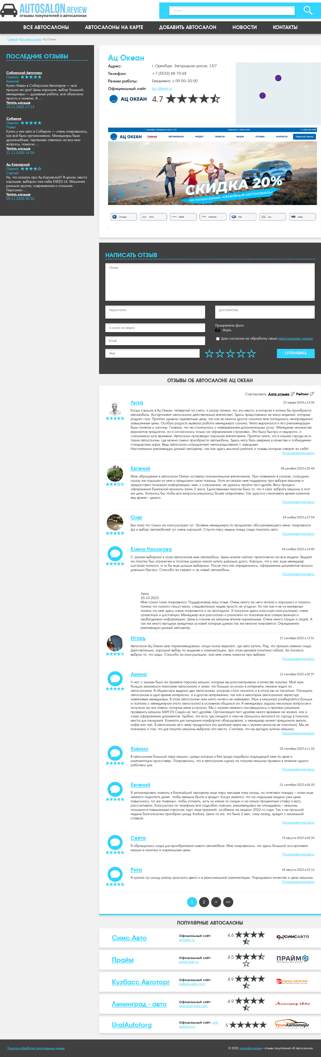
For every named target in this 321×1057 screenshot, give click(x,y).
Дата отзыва (278, 394)
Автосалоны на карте (114, 27)
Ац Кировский (18, 164)
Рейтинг (302, 394)
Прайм (123, 960)
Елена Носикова (151, 549)
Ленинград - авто (139, 1004)
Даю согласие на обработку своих (264, 338)
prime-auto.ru (189, 962)
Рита (136, 870)
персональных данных (295, 338)
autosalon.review (251, 1048)
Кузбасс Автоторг (141, 982)
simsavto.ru (187, 940)
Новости (244, 27)
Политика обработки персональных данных (36, 1048)
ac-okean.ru (162, 88)
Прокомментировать (298, 453)
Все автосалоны (46, 27)
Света (138, 838)
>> (228, 902)
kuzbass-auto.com (192, 984)
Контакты (285, 27)
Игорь (138, 638)
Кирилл (139, 749)
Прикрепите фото (229, 325)
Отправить (296, 353)
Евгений (140, 468)
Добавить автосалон (187, 27)
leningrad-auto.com (193, 1006)
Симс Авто (129, 938)
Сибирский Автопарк (24, 73)
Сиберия (13, 119)
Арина (139, 674)
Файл (227, 330)
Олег (136, 517)
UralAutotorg (132, 1025)
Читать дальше (18, 103)
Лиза (137, 403)
